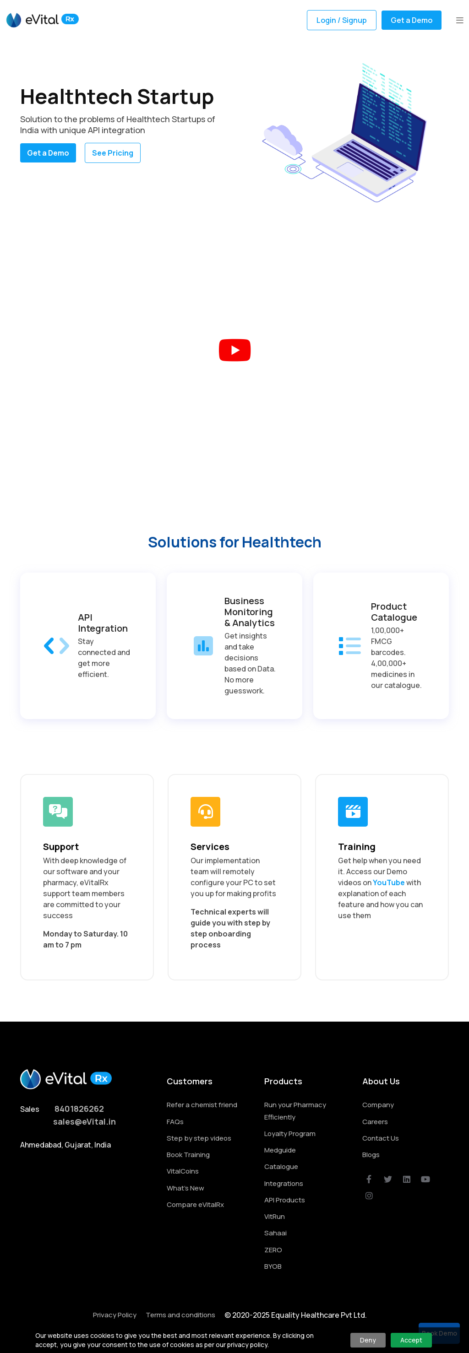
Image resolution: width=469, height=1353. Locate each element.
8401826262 (79, 1109)
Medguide (280, 1150)
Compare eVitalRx (195, 1204)
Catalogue (281, 1166)
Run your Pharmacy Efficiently (295, 1110)
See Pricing (112, 153)
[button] (460, 20)
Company (378, 1104)
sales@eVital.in (84, 1121)
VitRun (274, 1216)
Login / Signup (341, 20)
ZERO (273, 1250)
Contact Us (380, 1138)
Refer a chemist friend (202, 1104)
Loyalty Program (290, 1133)
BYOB (273, 1266)
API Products (284, 1200)
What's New (185, 1188)
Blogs (371, 1154)
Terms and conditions (180, 1315)
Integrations (283, 1183)
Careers (375, 1121)
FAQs (175, 1121)
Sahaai (275, 1233)
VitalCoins (183, 1171)
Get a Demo (411, 20)
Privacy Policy (114, 1315)
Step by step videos (199, 1138)
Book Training (188, 1154)
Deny (368, 1340)
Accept (411, 1340)
